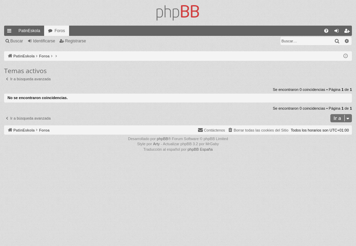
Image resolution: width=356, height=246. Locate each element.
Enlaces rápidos (10, 32)
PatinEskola (29, 30)
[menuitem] (326, 31)
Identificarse (44, 41)
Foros (59, 30)
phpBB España (199, 149)
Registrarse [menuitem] (348, 32)
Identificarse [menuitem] (338, 32)
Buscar (16, 41)
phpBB (162, 139)
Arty (156, 144)
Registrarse (75, 41)
